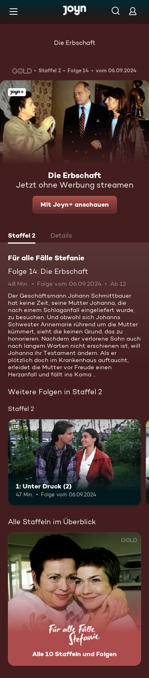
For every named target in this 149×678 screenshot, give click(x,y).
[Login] (132, 11)
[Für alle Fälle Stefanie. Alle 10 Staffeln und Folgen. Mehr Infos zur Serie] (74, 599)
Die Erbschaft (74, 42)
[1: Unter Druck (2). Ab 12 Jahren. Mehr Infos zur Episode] (74, 462)
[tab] (21, 236)
